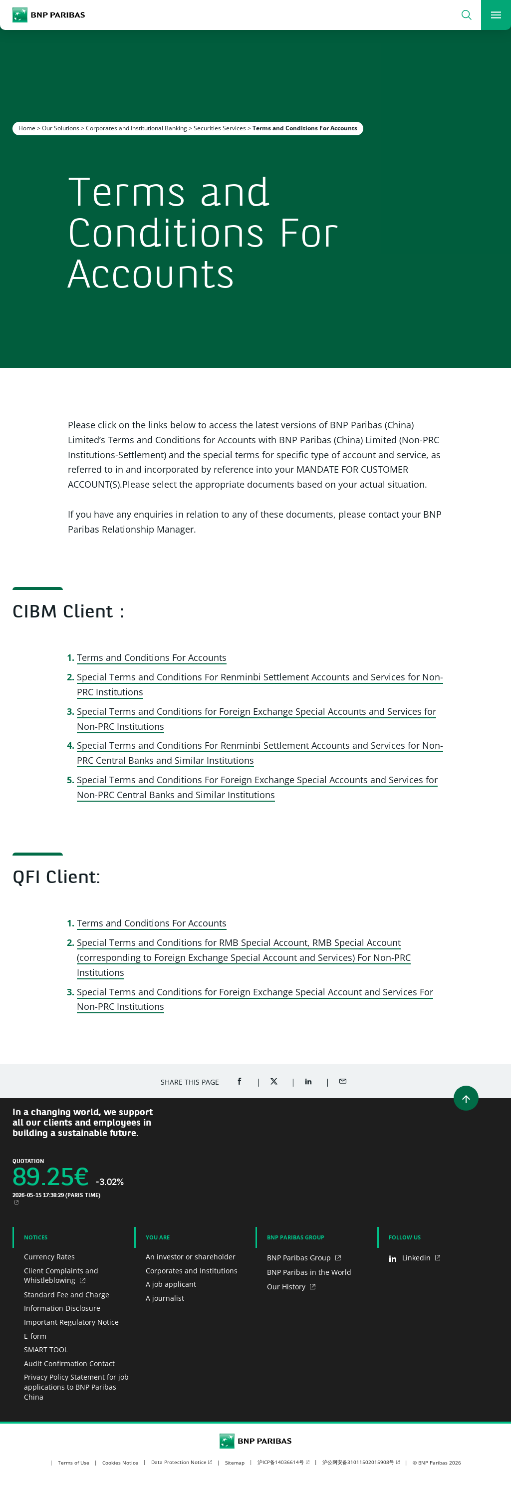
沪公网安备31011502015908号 (358, 1462)
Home (26, 128)
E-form (35, 1336)
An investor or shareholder (191, 1256)
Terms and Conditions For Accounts (152, 657)
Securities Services (220, 128)
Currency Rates (49, 1256)
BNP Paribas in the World (309, 1272)
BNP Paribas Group (300, 1257)
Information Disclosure (62, 1308)
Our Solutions (60, 128)
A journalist (165, 1298)
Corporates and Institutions (192, 1270)
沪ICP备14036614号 (280, 1462)
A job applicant (171, 1284)
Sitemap (235, 1462)
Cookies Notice (120, 1462)
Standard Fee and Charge (66, 1294)
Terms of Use (73, 1462)
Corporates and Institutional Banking (136, 128)
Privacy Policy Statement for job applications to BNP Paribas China (76, 1386)
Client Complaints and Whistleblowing (61, 1275)
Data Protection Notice (179, 1462)
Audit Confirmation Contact (69, 1363)
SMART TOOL (46, 1349)
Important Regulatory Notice (71, 1322)
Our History (287, 1286)
